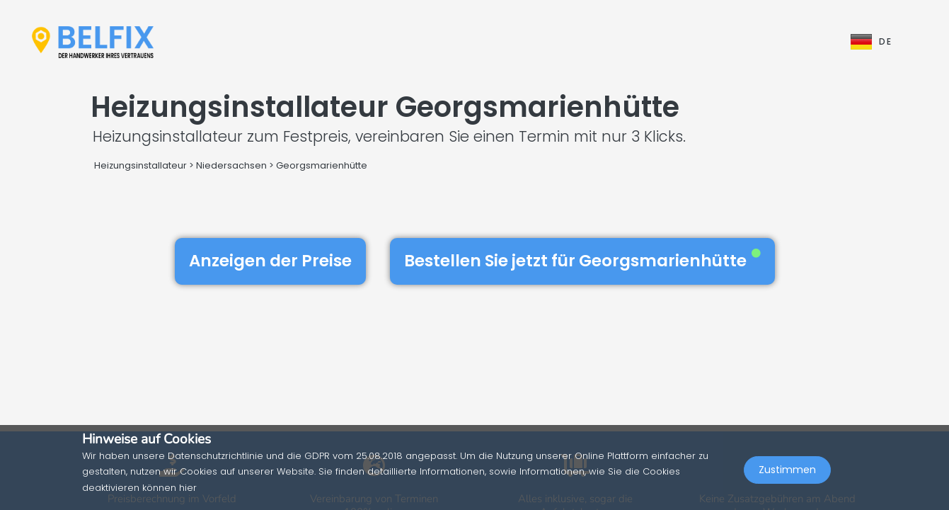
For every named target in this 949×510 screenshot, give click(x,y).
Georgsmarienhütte (321, 165)
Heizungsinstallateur (140, 165)
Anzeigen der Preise (270, 260)
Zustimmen (787, 479)
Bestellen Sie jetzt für (582, 261)
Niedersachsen (231, 165)
